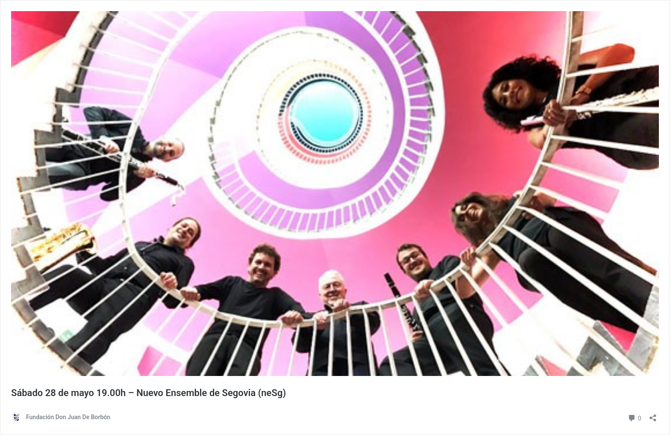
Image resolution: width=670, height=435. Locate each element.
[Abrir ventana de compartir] (653, 415)
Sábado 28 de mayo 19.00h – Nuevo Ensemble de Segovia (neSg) (148, 393)
